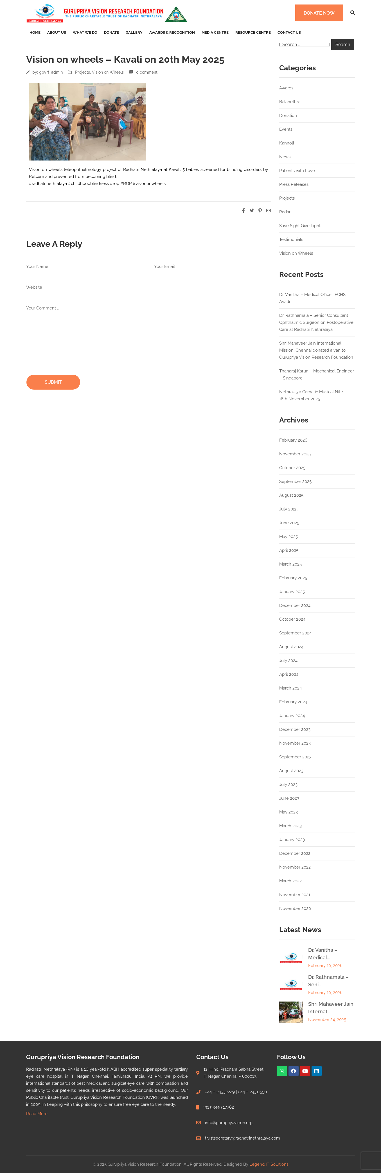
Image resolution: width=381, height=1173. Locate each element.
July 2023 (288, 784)
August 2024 (291, 646)
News (284, 156)
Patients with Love (297, 170)
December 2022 (294, 853)
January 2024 (292, 715)
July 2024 (288, 660)
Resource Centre (253, 32)
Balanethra (289, 101)
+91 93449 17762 (218, 1107)
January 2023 (292, 839)
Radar (284, 211)
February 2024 (293, 701)
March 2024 (290, 688)
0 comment (146, 72)
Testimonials (291, 239)
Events (285, 129)
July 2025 (288, 509)
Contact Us (289, 32)
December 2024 (294, 605)
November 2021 (294, 894)
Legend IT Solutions (268, 1164)
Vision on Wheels (108, 72)
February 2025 (293, 577)
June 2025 (289, 522)
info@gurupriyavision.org (229, 1122)
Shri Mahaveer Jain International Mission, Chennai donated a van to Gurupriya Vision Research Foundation (316, 350)
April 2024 (288, 674)
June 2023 (289, 798)
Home (35, 32)
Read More (37, 1113)
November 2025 (295, 453)
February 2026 (293, 440)
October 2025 (292, 467)
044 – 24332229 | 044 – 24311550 (236, 1091)
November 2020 (295, 908)
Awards (286, 88)
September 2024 (295, 633)
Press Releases (293, 184)
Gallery (134, 32)
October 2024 (292, 619)
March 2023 (290, 825)
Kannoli (286, 143)
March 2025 (290, 564)
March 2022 (290, 880)
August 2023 (291, 770)
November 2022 (295, 867)
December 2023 (294, 729)
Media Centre (215, 32)
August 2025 (291, 495)
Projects (82, 72)
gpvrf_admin (51, 72)
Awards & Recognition (172, 32)
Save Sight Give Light (300, 225)
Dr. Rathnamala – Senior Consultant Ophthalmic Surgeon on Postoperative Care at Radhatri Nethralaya (316, 322)
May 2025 (288, 536)
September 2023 (295, 757)
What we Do (85, 32)
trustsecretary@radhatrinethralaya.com (242, 1138)
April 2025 (288, 550)
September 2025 (295, 481)
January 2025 (292, 591)
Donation (288, 115)
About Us (56, 32)
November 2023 (295, 743)
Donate (111, 32)
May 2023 (288, 812)
